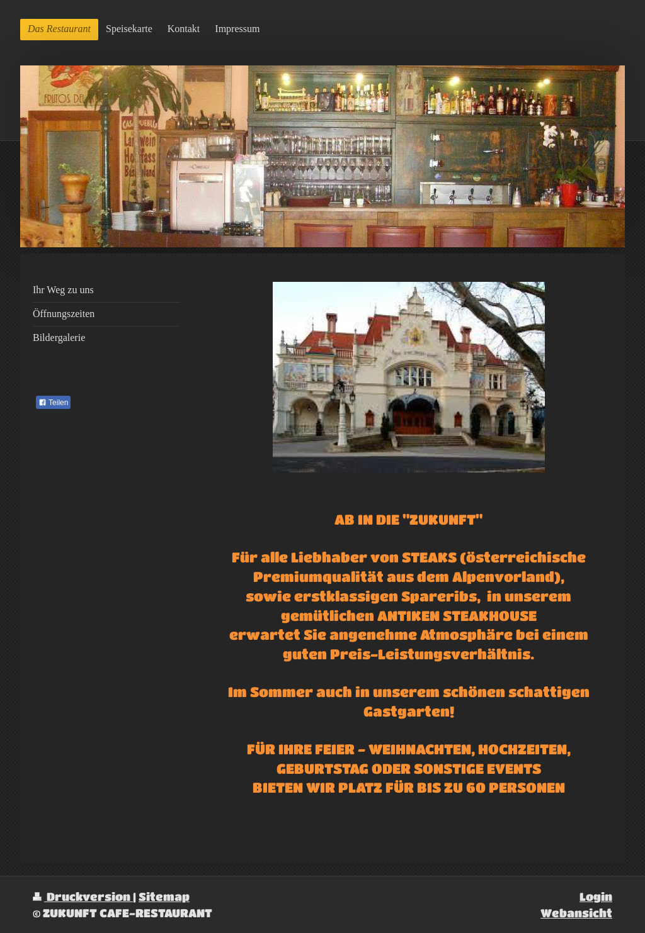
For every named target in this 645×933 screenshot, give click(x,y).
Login (595, 896)
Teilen (53, 402)
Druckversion (83, 896)
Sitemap (164, 896)
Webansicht (576, 912)
